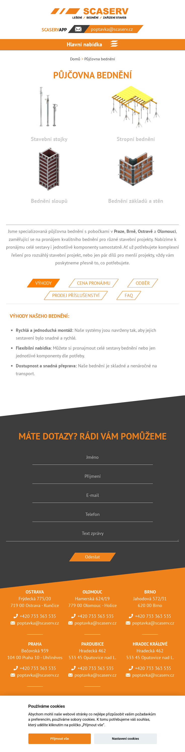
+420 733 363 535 (38, 616)
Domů (75, 58)
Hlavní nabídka (84, 44)
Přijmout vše (59, 738)
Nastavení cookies (125, 738)
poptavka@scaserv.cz (38, 623)
